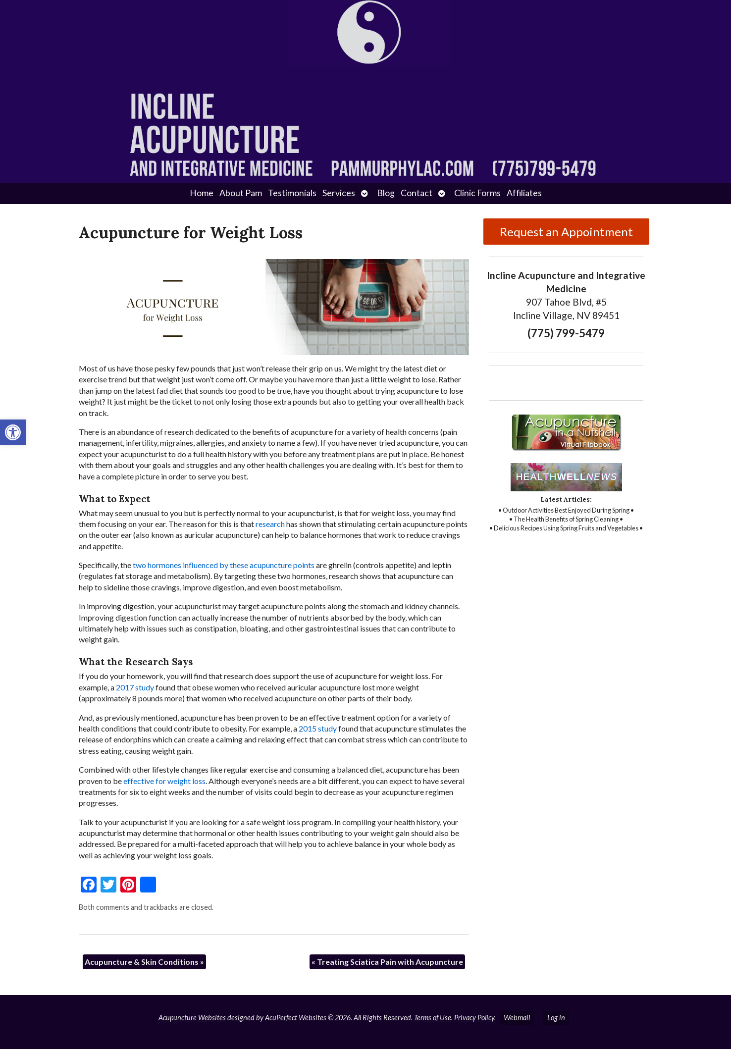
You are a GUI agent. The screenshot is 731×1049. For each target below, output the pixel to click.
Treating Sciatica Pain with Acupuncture (387, 961)
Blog (386, 193)
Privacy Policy (474, 1017)
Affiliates (524, 193)
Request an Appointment (566, 231)
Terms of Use (432, 1017)
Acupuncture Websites (192, 1017)
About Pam (240, 193)
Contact (416, 193)
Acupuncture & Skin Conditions (144, 961)
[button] (13, 432)
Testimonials (292, 193)
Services (338, 193)
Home (201, 193)
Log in (556, 1017)
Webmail (517, 1017)
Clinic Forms (477, 193)
